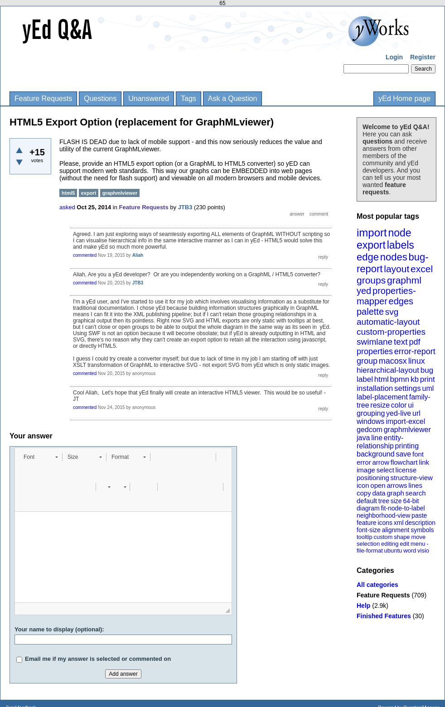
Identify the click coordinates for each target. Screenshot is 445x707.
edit (404, 543)
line (376, 438)
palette (370, 312)
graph (395, 493)
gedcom (369, 429)
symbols (422, 530)
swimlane (374, 341)
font (418, 454)
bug (427, 370)
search (416, 493)
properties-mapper (386, 296)
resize (380, 405)
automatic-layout (388, 322)
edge (368, 257)
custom (382, 537)
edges (401, 301)
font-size (369, 530)
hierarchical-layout (388, 370)
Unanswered (148, 98)
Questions (100, 98)
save (403, 454)
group (367, 361)
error (364, 462)
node (399, 233)
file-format (370, 550)
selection (368, 543)
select (385, 470)
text (401, 341)
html (381, 379)
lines (415, 485)
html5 (68, 193)
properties (375, 351)
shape (402, 537)
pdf (414, 341)
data (378, 493)
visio (423, 550)
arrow (380, 462)
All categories (377, 584)
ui (410, 405)
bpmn (400, 379)
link (424, 462)
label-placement (382, 397)
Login (394, 57)
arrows (397, 485)
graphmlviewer (407, 429)
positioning (373, 477)
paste (419, 515)
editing (389, 543)
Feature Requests (43, 98)
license (406, 470)
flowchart (404, 462)
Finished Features (384, 616)
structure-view (412, 477)
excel (422, 269)
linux (416, 361)
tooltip (364, 537)
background (376, 454)
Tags (188, 98)
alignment (396, 530)
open (377, 485)
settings (407, 388)
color (399, 405)
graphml (404, 280)
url (416, 413)
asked (67, 207)
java (363, 438)
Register (422, 57)
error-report (414, 351)
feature (367, 522)
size (396, 501)
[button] (41, 457)
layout (396, 269)
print (427, 379)
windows (370, 421)
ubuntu (393, 550)
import (372, 232)
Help (363, 605)
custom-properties (391, 332)
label (365, 379)
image (366, 470)
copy (364, 493)
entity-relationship (380, 442)
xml (399, 522)
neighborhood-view (383, 515)
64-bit (411, 501)
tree (383, 501)
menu (418, 543)
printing (407, 446)
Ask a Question (232, 98)
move (418, 537)
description (420, 522)
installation (375, 388)
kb (415, 379)
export (371, 245)
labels (400, 245)
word (409, 550)
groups (371, 280)
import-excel (405, 421)
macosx (393, 361)
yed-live (398, 413)
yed (364, 291)
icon (363, 485)
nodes (393, 257)
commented (85, 255)
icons (384, 522)
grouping (371, 413)
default (367, 501)
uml (428, 388)
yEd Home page (404, 98)
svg (392, 312)
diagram (368, 508)
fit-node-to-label (403, 508)
